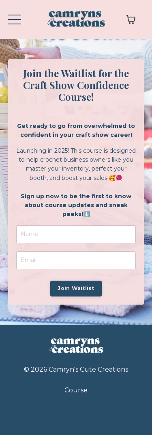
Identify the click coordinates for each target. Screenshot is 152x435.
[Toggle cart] (130, 19)
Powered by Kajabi (76, 414)
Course (76, 390)
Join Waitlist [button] (76, 288)
